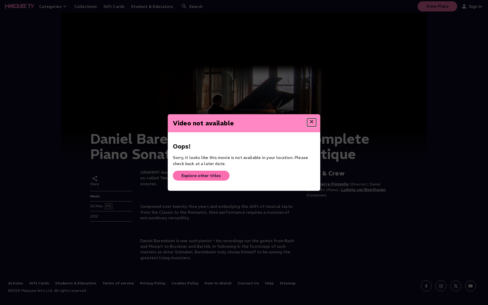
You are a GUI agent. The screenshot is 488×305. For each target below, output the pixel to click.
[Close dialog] (311, 122)
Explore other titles (201, 175)
